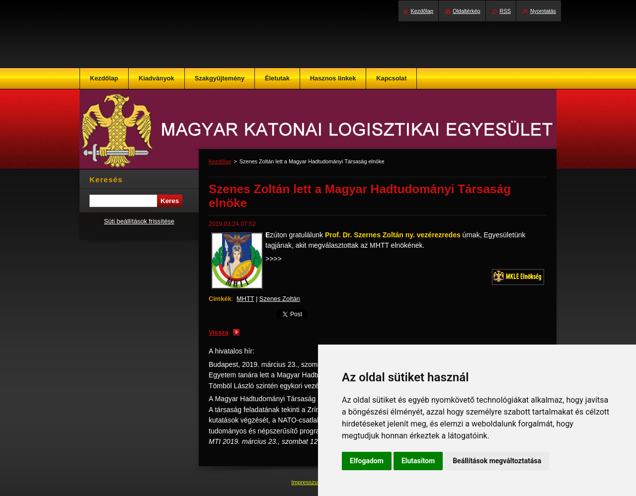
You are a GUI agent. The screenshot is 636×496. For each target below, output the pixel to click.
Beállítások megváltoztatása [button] (497, 461)
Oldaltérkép (466, 11)
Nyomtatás (543, 11)
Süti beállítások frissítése (139, 221)
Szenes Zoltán (279, 298)
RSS (505, 11)
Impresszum (307, 482)
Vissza (219, 332)
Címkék (220, 298)
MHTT (245, 298)
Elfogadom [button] (367, 461)
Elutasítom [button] (418, 461)
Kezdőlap (220, 161)
